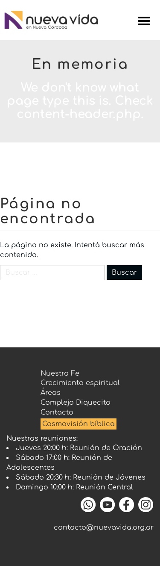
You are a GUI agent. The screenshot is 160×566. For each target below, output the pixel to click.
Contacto (57, 412)
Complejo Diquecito (76, 402)
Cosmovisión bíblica (78, 424)
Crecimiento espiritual (80, 383)
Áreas (51, 393)
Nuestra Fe (60, 373)
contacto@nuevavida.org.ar (104, 527)
